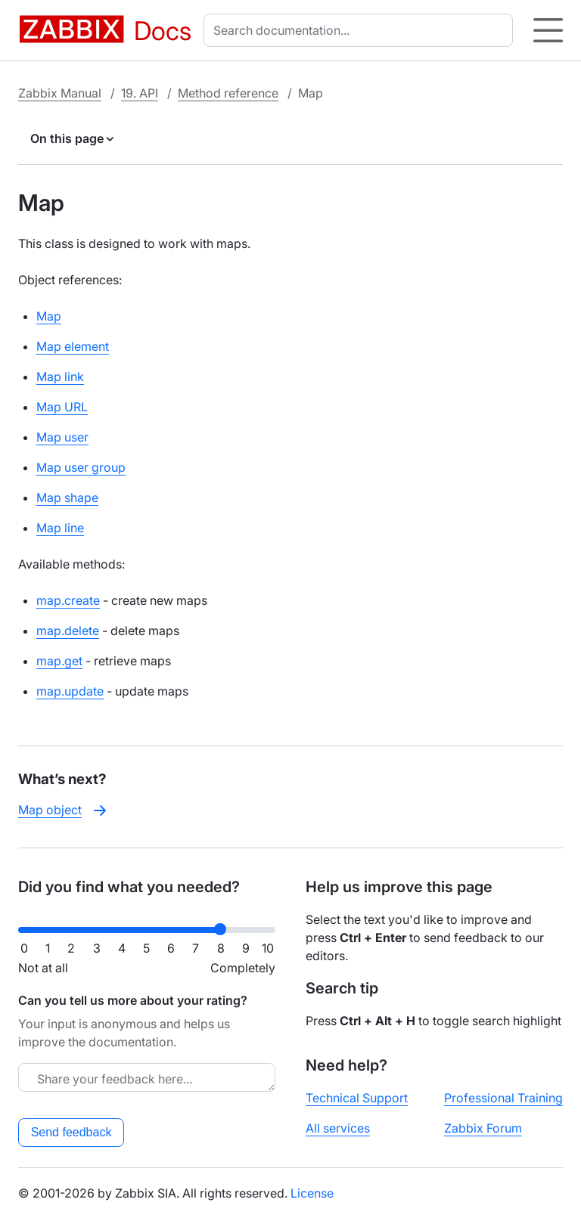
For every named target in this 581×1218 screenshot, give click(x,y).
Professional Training (503, 1097)
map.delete (67, 630)
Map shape (67, 497)
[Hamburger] (548, 30)
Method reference (228, 93)
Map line (60, 527)
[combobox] (361, 30)
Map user (62, 437)
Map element (72, 346)
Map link (60, 376)
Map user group (81, 467)
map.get (59, 660)
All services (338, 1128)
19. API (139, 93)
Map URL (62, 406)
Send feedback (71, 1132)
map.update (70, 691)
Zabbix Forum (483, 1128)
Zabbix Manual (59, 93)
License (312, 1193)
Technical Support (357, 1097)
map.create (68, 600)
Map (48, 316)
